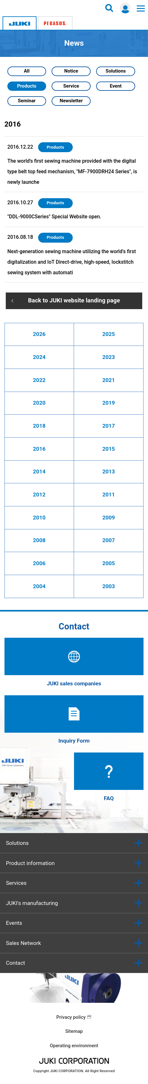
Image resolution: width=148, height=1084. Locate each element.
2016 (39, 449)
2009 (108, 517)
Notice (71, 71)
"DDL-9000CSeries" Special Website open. (54, 217)
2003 (108, 586)
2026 (39, 334)
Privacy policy (71, 1017)
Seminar (27, 101)
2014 (39, 471)
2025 (108, 334)
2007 (108, 540)
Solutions (116, 71)
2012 (39, 494)
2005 (108, 563)
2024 (39, 357)
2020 (39, 403)
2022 (39, 380)
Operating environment (74, 1046)
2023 (108, 357)
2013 (108, 471)
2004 (39, 586)
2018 (39, 426)
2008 (39, 540)
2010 (39, 517)
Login (125, 8)
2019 (108, 403)
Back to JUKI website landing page (74, 300)
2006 (39, 563)
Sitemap (74, 1031)
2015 (108, 449)
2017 (108, 426)
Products (26, 86)
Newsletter (71, 101)
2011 (108, 494)
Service (71, 86)
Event (116, 86)
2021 (108, 380)
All (26, 71)
